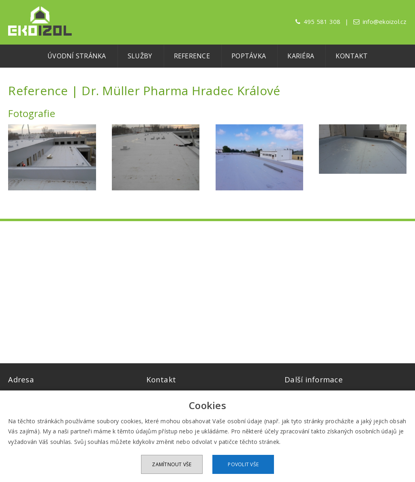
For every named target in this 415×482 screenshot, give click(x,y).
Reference (192, 55)
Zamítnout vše (171, 464)
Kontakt (352, 55)
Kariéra (300, 55)
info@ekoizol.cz (385, 21)
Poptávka (248, 55)
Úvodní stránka (76, 55)
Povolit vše (243, 464)
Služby (140, 55)
